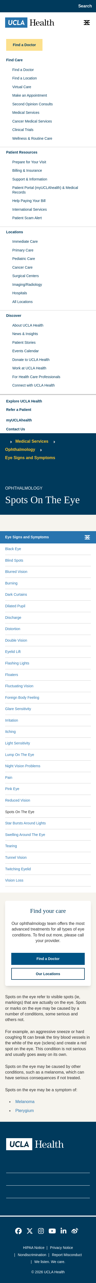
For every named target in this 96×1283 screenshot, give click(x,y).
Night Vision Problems (22, 766)
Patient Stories (24, 342)
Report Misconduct (67, 1255)
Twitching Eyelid (18, 869)
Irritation (11, 720)
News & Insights (25, 334)
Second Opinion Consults (32, 104)
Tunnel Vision (16, 857)
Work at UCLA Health (29, 368)
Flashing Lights (17, 663)
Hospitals (19, 293)
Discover (13, 316)
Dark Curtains (16, 594)
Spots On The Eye (19, 812)
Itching (10, 732)
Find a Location (24, 78)
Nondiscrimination (32, 1255)
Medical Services (25, 112)
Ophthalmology (20, 449)
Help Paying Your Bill (29, 201)
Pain (8, 777)
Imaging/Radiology (27, 284)
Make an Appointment (29, 95)
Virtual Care (21, 87)
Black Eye (13, 549)
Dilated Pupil (15, 606)
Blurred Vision (16, 572)
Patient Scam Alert (27, 218)
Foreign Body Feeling (22, 697)
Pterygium (24, 1110)
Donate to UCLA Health (31, 360)
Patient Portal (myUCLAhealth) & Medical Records (45, 190)
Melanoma (25, 1101)
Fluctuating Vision (19, 686)
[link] (18, 1231)
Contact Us (15, 429)
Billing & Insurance (27, 170)
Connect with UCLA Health (33, 385)
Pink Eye (12, 789)
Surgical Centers (25, 276)
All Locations (22, 302)
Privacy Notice (61, 1248)
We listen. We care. (49, 1262)
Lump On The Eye (19, 755)
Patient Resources (21, 152)
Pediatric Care (23, 259)
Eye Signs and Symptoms (30, 458)
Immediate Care (25, 241)
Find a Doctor (23, 70)
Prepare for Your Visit (29, 162)
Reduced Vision (17, 800)
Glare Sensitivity (18, 709)
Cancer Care (22, 267)
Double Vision (16, 640)
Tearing (11, 846)
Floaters (11, 675)
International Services (29, 209)
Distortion (12, 629)
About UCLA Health (27, 325)
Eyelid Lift (13, 652)
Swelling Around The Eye (25, 835)
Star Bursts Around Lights (25, 823)
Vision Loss (14, 880)
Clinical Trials (22, 130)
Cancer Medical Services (32, 121)
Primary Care (22, 250)
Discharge (13, 617)
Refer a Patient (18, 410)
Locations (14, 232)
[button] (48, 401)
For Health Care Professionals (36, 377)
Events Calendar (25, 351)
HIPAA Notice (34, 1248)
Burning (11, 583)
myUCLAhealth (19, 420)
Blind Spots (14, 560)
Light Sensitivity (17, 743)
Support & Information (29, 179)
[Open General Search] (83, 6)
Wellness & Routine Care (32, 138)
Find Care (14, 60)
